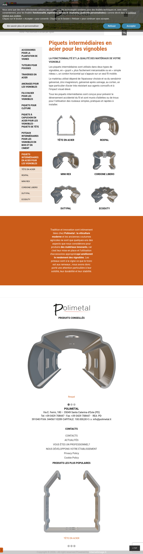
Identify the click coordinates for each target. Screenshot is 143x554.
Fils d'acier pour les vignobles (28, 96)
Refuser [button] (112, 548)
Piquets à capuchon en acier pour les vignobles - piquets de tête (30, 120)
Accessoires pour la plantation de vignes (30, 54)
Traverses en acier (29, 76)
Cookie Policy (71, 457)
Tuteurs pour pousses (29, 67)
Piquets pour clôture (29, 107)
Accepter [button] (131, 548)
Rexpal (25, 175)
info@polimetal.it (102, 419)
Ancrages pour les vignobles (30, 85)
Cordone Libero (30, 187)
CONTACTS (71, 435)
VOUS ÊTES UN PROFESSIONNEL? (71, 444)
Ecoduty (26, 199)
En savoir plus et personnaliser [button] (23, 548)
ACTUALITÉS (72, 440)
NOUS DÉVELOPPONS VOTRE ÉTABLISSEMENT (71, 448)
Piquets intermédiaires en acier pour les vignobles (30, 159)
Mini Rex (26, 181)
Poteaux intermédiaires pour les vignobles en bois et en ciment (30, 140)
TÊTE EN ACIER (28, 169)
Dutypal (26, 193)
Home (21, 32)
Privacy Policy (71, 453)
